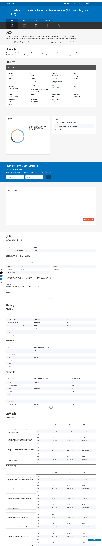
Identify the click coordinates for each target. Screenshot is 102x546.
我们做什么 (9, 3)
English (71, 3)
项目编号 (11, 73)
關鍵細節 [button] (24, 25)
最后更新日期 (55, 99)
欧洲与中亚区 (55, 88)
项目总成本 (12, 86)
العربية (85, 3)
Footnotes (9, 299)
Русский (90, 3)
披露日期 (33, 79)
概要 (12, 20)
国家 (10, 79)
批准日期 (54, 79)
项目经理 (54, 73)
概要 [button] (12, 25)
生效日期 (76, 79)
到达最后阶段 (34, 99)
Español (76, 3)
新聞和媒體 (47, 20)
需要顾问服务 (12, 99)
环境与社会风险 (56, 94)
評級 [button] (47, 25)
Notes (10, 104)
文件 (36, 20)
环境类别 (33, 94)
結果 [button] (59, 25)
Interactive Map (88, 219)
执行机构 (33, 85)
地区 (53, 85)
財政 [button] (35, 25)
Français (81, 3)
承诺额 (10, 94)
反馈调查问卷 (95, 539)
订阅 (48, 177)
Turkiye (11, 81)
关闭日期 (76, 94)
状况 (32, 73)
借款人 (76, 73)
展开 (72, 42)
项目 (13, 3)
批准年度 (76, 86)
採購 (24, 20)
